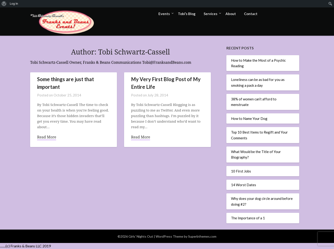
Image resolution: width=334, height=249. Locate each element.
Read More (46, 137)
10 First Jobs (241, 171)
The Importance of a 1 (248, 218)
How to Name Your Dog (249, 118)
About (230, 14)
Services (210, 14)
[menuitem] (4, 3)
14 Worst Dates (243, 185)
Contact (250, 14)
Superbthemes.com (202, 236)
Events (164, 14)
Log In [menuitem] (14, 3)
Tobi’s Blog (187, 14)
